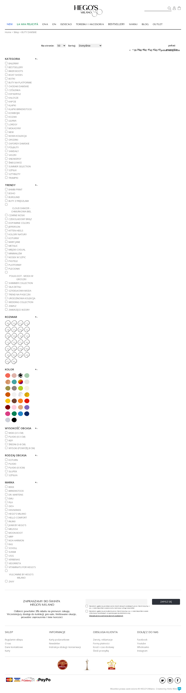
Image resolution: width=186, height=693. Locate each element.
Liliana (12, 120)
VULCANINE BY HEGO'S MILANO (21, 576)
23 (26, 323)
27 (26, 329)
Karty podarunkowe (59, 639)
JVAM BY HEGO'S (17, 525)
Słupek (13, 471)
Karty (7, 650)
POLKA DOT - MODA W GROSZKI (21, 277)
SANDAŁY (14, 151)
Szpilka (13, 475)
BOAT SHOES (16, 74)
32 (26, 336)
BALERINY (14, 63)
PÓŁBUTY (14, 147)
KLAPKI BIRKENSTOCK (20, 109)
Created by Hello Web (168, 688)
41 (148, 49)
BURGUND (14, 197)
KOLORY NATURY (18, 234)
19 (8, 323)
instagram (170, 680)
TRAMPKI (13, 177)
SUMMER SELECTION (20, 166)
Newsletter (54, 643)
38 (14, 348)
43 (159, 49)
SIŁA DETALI (15, 286)
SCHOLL (13, 548)
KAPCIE (12, 101)
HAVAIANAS (15, 510)
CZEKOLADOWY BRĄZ (20, 219)
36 (26, 342)
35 (20, 342)
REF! (11, 440)
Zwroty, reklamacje (103, 639)
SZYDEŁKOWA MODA (20, 290)
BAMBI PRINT (15, 189)
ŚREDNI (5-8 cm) (17, 444)
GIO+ (11, 506)
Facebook (142, 639)
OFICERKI (13, 139)
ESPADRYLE (15, 94)
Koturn (13, 460)
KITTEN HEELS (16, 230)
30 (14, 336)
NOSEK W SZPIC (17, 257)
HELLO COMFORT (18, 517)
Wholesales (143, 647)
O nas (8, 643)
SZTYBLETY (14, 174)
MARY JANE (14, 242)
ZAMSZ (12, 306)
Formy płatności (101, 643)
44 (26, 355)
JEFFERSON (14, 226)
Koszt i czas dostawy (103, 647)
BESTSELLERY (116, 24)
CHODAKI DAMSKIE (19, 86)
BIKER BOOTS (16, 71)
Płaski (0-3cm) (17, 467)
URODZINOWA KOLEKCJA (22, 298)
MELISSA (13, 529)
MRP (11, 536)
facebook (178, 680)
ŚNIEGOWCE (15, 162)
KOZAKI (13, 116)
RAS (11, 544)
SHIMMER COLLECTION (21, 283)
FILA (11, 502)
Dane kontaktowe (14, 647)
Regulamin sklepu (14, 639)
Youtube (141, 643)
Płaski (12, 463)
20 (14, 323)
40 (143, 49)
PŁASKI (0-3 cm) (17, 436)
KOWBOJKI (14, 113)
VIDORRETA (15, 563)
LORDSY (13, 124)
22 (20, 323)
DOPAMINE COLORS (19, 223)
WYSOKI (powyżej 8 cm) (22, 448)
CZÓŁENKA (14, 90)
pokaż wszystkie (172, 46)
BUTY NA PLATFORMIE (20, 82)
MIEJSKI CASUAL (17, 249)
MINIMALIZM (15, 253)
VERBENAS (14, 559)
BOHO (12, 193)
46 (14, 361)
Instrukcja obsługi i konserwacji (65, 647)
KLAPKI (12, 105)
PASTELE (13, 261)
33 (7, 342)
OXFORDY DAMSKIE (19, 143)
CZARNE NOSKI (17, 215)
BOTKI (12, 78)
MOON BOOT (16, 532)
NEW (11, 132)
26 (20, 329)
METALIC (13, 245)
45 (7, 361)
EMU (11, 498)
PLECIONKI (14, 268)
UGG (11, 555)
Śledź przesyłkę (101, 650)
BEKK (11, 487)
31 (20, 336)
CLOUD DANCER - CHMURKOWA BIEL (21, 210)
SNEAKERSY (15, 158)
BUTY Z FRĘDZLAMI (19, 201)
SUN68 (12, 551)
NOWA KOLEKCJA (18, 136)
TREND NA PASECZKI (20, 294)
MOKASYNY (15, 128)
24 (7, 329)
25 (14, 329)
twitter (162, 680)
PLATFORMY (15, 264)
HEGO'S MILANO (17, 513)
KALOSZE (14, 97)
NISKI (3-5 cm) (16, 433)
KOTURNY (14, 238)
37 (7, 348)
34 (14, 342)
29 (7, 336)
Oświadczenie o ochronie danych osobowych (106, 616)
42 (154, 49)
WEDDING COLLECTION (21, 302)
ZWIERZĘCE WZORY (19, 309)
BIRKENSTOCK (16, 490)
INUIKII (12, 521)
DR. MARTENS (16, 494)
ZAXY (11, 581)
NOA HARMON (16, 540)
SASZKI (12, 155)
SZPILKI (13, 170)
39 (138, 49)
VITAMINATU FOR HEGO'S (22, 567)
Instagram (142, 650)
